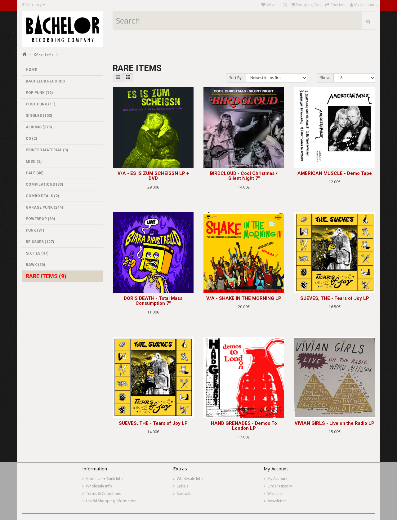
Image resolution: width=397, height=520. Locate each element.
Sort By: (236, 77)
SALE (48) (34, 173)
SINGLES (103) (39, 115)
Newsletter (276, 501)
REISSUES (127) (40, 242)
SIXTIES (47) (37, 253)
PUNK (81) (35, 230)
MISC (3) (34, 161)
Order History (279, 486)
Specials (184, 493)
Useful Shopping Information (111, 501)
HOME (31, 70)
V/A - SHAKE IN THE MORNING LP (243, 298)
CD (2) (31, 138)
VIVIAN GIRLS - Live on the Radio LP (334, 423)
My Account (277, 478)
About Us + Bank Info (104, 478)
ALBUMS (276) (39, 127)
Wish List (275, 493)
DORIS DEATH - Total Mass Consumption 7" (153, 301)
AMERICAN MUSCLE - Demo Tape (334, 173)
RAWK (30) (35, 265)
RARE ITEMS (43, 54)
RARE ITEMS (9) (46, 276)
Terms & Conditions (103, 493)
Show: (325, 77)
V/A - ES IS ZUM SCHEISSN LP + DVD (153, 176)
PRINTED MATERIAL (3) (47, 150)
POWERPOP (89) (40, 219)
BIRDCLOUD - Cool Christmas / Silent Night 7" (244, 176)
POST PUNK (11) (40, 104)
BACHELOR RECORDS (45, 81)
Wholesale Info (99, 486)
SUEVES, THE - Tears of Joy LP (334, 298)
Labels (182, 486)
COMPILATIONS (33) (44, 184)
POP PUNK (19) (39, 93)
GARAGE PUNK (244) (44, 207)
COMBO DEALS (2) (42, 196)
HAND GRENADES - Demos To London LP (244, 425)
